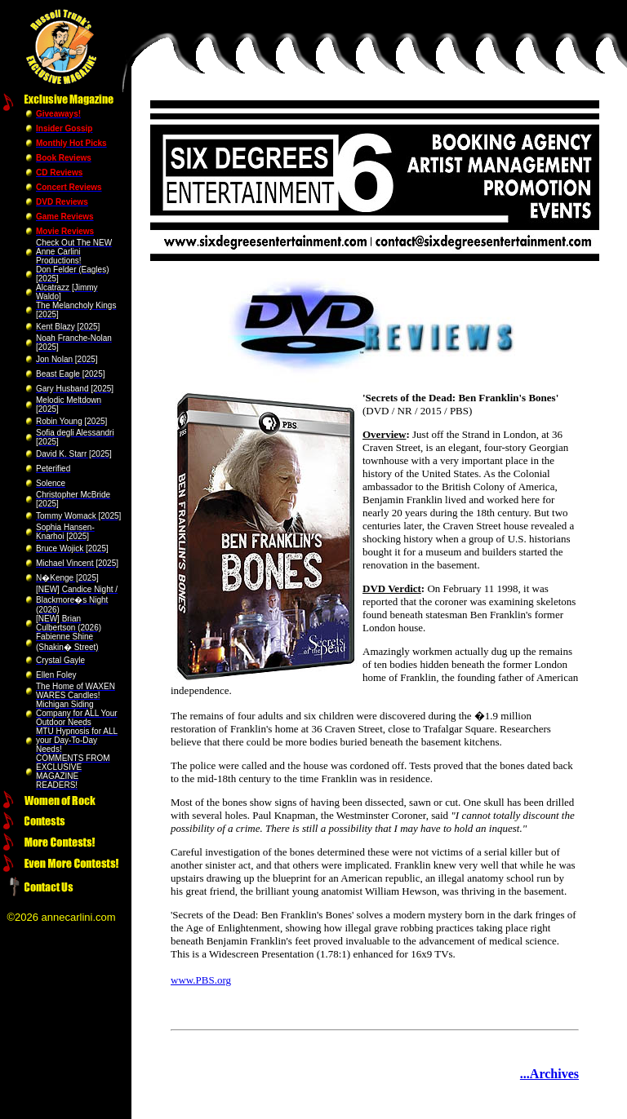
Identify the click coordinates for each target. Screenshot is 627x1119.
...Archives (549, 1074)
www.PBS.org (201, 980)
